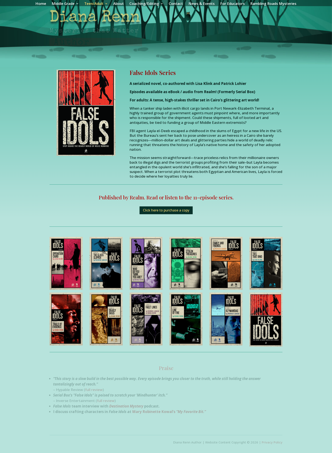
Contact (176, 4)
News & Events (201, 4)
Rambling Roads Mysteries (273, 4)
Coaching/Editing (144, 4)
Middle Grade (63, 4)
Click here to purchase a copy (166, 210)
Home (40, 4)
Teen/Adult (94, 4)
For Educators (232, 4)
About (118, 4)
